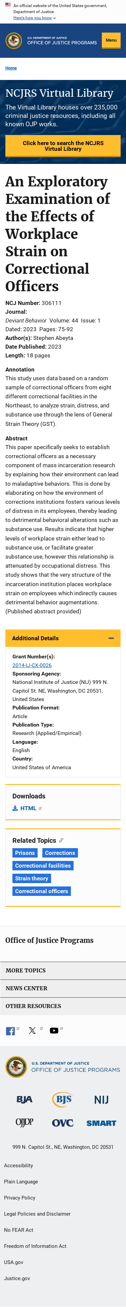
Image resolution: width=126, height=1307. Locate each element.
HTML (31, 808)
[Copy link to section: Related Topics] (59, 839)
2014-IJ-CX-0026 (32, 665)
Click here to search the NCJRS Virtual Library (63, 146)
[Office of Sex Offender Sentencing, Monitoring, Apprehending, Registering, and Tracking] (101, 1121)
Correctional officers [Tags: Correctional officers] (41, 891)
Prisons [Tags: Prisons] (25, 852)
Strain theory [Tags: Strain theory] (31, 878)
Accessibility (18, 1166)
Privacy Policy (19, 1198)
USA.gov (13, 1262)
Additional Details (35, 638)
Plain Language (21, 1182)
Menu (111, 40)
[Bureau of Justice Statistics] (63, 1104)
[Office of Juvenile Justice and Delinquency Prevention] (24, 1124)
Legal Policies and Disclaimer (37, 1214)
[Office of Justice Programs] (13, 40)
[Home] (62, 40)
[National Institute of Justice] (101, 1097)
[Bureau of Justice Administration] (25, 1096)
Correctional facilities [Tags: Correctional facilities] (43, 865)
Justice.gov (17, 1278)
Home (11, 68)
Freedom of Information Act (35, 1246)
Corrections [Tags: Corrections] (60, 852)
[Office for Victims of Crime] (63, 1122)
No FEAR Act (18, 1230)
